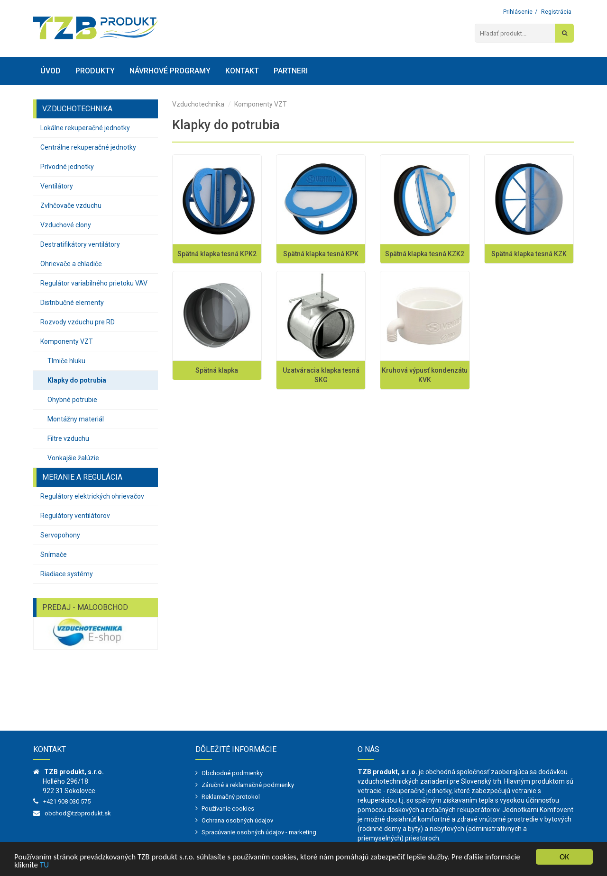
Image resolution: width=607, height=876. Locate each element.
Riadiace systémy (66, 574)
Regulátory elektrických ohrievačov (92, 496)
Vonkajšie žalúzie (73, 458)
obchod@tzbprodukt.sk (78, 813)
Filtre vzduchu (68, 438)
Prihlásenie (518, 12)
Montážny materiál (75, 419)
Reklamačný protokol (231, 796)
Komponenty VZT (66, 341)
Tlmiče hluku (66, 361)
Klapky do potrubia (76, 380)
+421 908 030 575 (67, 801)
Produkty (95, 70)
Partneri (291, 70)
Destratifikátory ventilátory (80, 244)
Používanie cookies (228, 808)
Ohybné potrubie (72, 399)
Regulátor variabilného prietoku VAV (93, 283)
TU (44, 865)
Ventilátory (56, 186)
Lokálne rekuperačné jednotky (85, 128)
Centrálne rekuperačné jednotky (88, 147)
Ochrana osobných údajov (237, 820)
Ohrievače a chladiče (71, 264)
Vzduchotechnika (198, 104)
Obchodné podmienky (232, 773)
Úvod (50, 70)
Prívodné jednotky (67, 166)
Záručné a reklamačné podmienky (248, 784)
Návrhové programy (170, 70)
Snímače (53, 554)
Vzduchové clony (65, 225)
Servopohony (60, 535)
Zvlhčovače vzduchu (70, 205)
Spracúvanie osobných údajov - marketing (259, 832)
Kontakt (242, 70)
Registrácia (556, 12)
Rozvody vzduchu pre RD (77, 322)
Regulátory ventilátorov (75, 515)
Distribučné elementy (72, 302)
